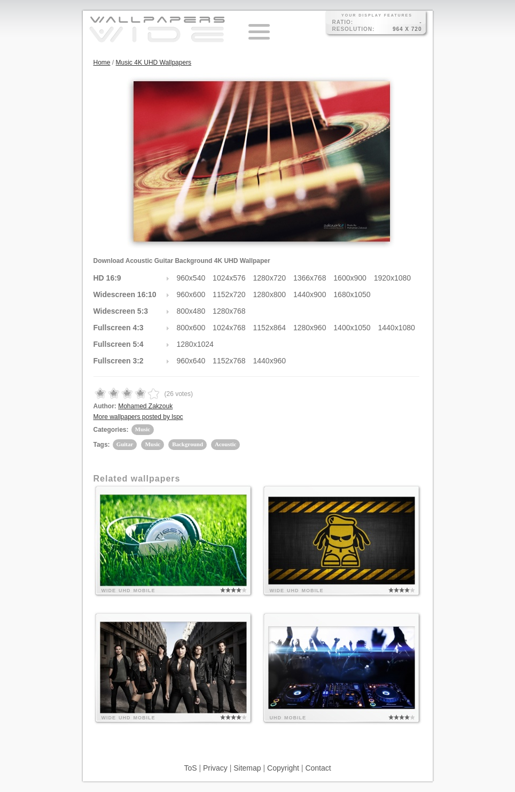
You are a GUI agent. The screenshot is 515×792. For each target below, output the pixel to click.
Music (143, 429)
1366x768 (309, 278)
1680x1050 (351, 294)
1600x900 (349, 278)
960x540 (191, 278)
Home (102, 62)
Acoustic (225, 444)
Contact (318, 768)
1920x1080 (392, 278)
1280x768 (229, 311)
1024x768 (229, 327)
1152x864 (269, 327)
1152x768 (229, 360)
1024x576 (229, 278)
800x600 (191, 327)
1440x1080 (396, 327)
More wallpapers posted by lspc (138, 417)
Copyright (283, 768)
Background (187, 444)
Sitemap (247, 768)
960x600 (191, 294)
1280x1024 (195, 344)
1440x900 (309, 294)
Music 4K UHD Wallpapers (154, 62)
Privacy (215, 768)
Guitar (125, 444)
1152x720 (229, 294)
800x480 (191, 311)
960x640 (191, 360)
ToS (190, 768)
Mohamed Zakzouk (145, 406)
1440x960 (269, 360)
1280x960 (309, 327)
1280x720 (269, 278)
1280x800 (269, 294)
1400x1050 (351, 327)
